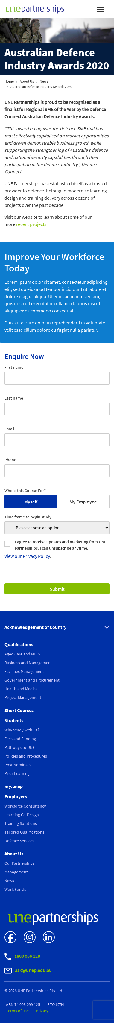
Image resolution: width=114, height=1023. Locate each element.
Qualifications (18, 644)
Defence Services (19, 840)
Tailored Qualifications (24, 832)
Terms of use (18, 1010)
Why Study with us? (21, 730)
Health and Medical (21, 688)
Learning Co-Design (21, 814)
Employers (15, 796)
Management (16, 872)
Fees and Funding (20, 738)
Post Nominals (17, 764)
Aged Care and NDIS (22, 654)
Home (9, 81)
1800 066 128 (22, 956)
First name (13, 367)
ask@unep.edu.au (28, 970)
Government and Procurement (32, 680)
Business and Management (28, 662)
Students (13, 720)
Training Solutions (20, 823)
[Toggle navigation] (100, 8)
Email (9, 429)
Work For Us (15, 889)
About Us (27, 81)
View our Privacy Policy (27, 556)
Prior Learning (17, 773)
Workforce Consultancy (25, 806)
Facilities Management (24, 671)
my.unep (13, 786)
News (44, 81)
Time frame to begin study (27, 517)
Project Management (22, 697)
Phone (10, 459)
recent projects (31, 224)
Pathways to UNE (19, 747)
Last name (13, 398)
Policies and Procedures (25, 756)
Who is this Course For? (25, 490)
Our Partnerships (19, 863)
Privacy (42, 1010)
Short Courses (19, 710)
